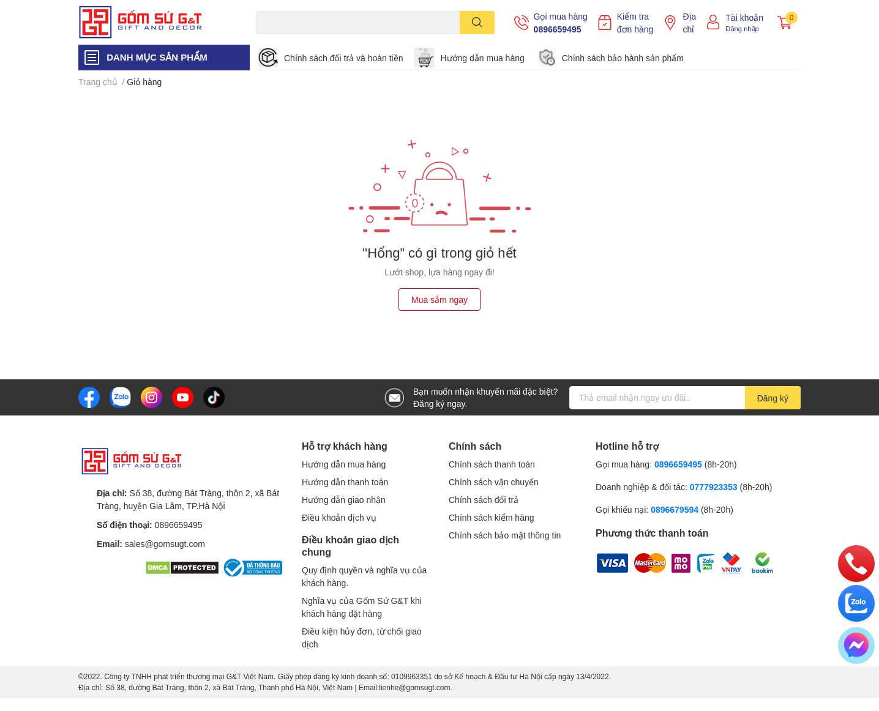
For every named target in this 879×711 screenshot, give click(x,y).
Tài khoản (744, 17)
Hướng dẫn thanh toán (345, 482)
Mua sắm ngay (439, 299)
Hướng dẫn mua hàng (482, 58)
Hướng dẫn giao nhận (344, 499)
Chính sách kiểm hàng (491, 517)
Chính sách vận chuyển (494, 482)
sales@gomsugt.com (165, 543)
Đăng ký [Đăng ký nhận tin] (772, 398)
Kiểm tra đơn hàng (635, 22)
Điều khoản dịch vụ (339, 517)
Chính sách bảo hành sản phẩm (623, 58)
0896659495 (558, 29)
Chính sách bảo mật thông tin (505, 535)
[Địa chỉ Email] (685, 397)
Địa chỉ (689, 22)
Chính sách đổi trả (483, 499)
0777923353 (714, 487)
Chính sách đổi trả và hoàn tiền (343, 58)
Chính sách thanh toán (492, 464)
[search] (477, 22)
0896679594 (674, 509)
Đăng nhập (742, 28)
